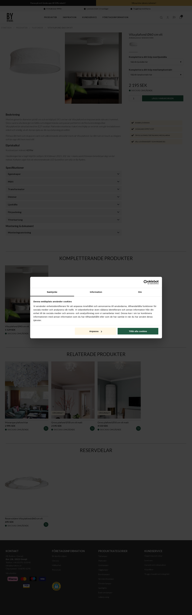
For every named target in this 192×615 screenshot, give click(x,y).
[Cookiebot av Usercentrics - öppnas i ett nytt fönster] (146, 282)
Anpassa (95, 331)
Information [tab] (96, 292)
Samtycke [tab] (52, 292)
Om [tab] (140, 292)
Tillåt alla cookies (138, 331)
